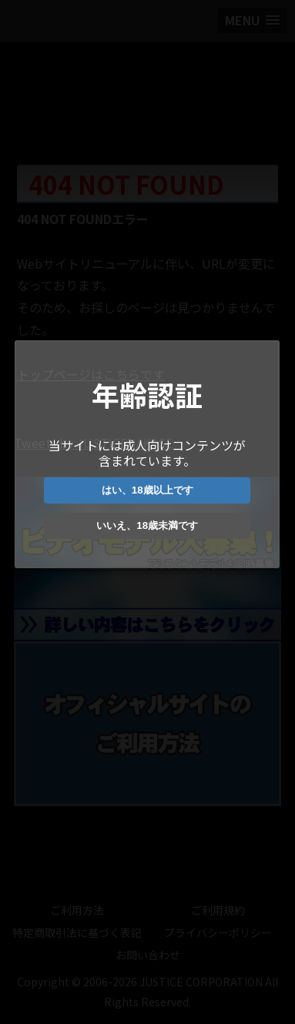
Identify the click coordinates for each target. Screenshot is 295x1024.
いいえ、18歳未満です (146, 525)
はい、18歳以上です (146, 490)
